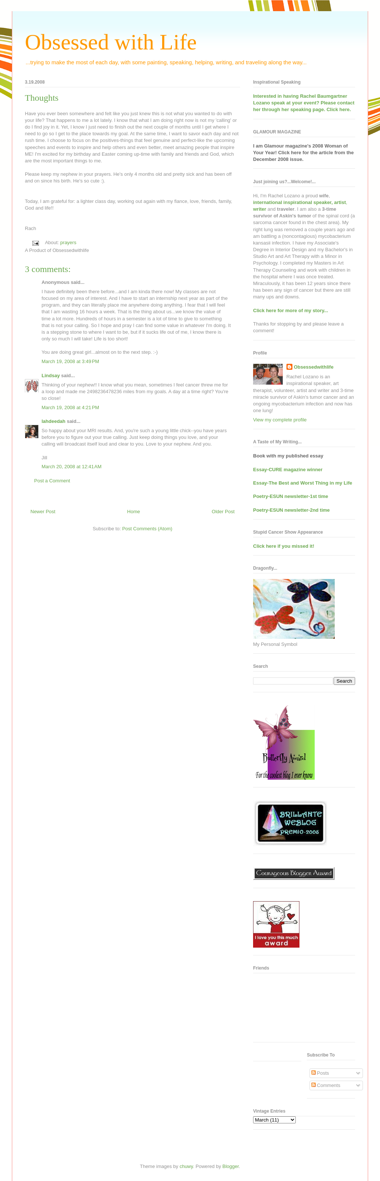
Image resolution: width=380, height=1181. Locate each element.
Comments (325, 1085)
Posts (320, 1073)
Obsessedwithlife (314, 367)
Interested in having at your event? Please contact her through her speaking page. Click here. (303, 102)
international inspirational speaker (292, 202)
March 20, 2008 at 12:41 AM (72, 466)
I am (258, 146)
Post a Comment (52, 480)
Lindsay (51, 375)
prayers (68, 242)
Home (133, 511)
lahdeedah (53, 421)
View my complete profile (280, 420)
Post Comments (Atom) (147, 528)
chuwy (186, 1166)
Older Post (223, 511)
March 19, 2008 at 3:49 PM (70, 361)
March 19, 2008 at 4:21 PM (70, 407)
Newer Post (42, 511)
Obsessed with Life (111, 42)
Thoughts (42, 98)
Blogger (230, 1166)
